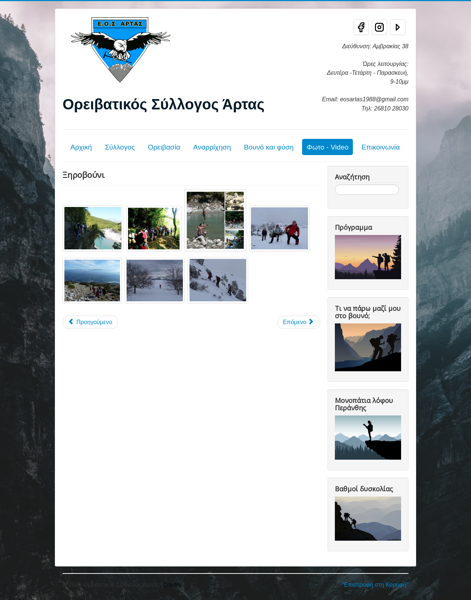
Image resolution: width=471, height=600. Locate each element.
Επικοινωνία (380, 147)
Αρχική (81, 147)
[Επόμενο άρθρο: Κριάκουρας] (298, 322)
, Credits (171, 585)
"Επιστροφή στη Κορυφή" (375, 585)
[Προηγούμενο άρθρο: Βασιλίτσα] (90, 322)
